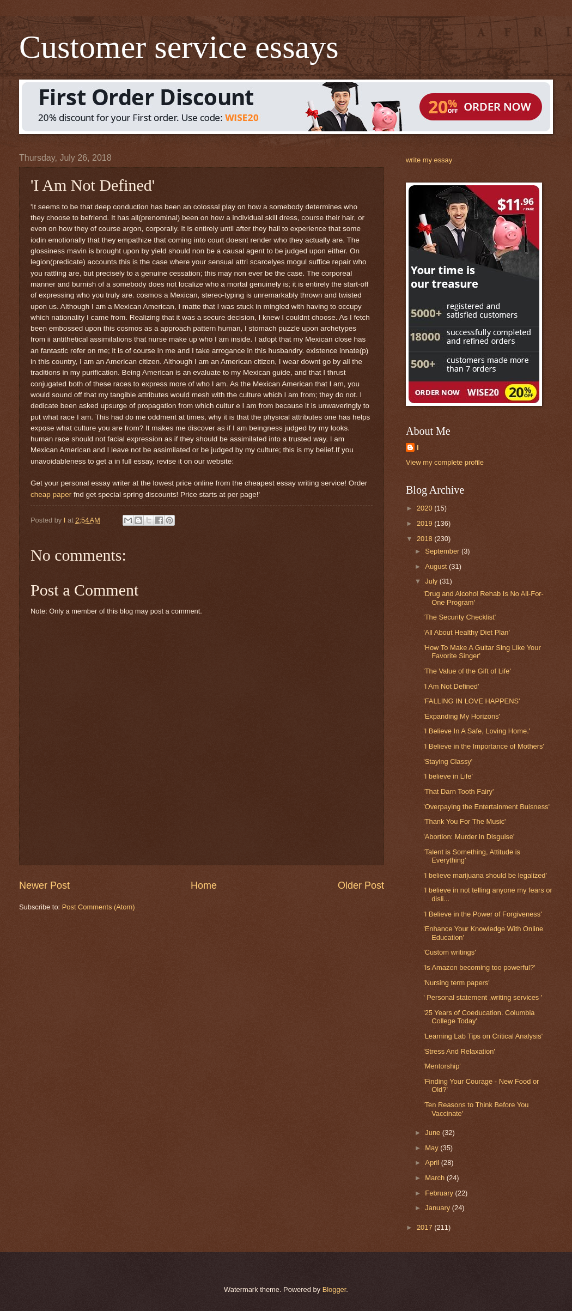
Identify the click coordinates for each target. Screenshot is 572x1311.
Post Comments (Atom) (98, 907)
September (443, 551)
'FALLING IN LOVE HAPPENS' (471, 701)
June (433, 1132)
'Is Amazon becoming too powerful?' (479, 967)
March (435, 1178)
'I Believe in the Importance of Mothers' (483, 746)
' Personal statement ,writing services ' (482, 997)
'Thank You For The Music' (464, 821)
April (433, 1162)
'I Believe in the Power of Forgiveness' (482, 914)
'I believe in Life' (448, 776)
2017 (425, 1227)
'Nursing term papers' (456, 983)
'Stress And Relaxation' (459, 1051)
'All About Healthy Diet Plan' (466, 632)
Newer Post (44, 885)
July (432, 581)
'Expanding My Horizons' (461, 716)
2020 (425, 508)
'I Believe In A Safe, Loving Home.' (476, 731)
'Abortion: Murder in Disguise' (468, 837)
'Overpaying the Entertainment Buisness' (486, 807)
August (437, 566)
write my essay (429, 160)
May (432, 1148)
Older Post (361, 885)
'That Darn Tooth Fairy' (458, 791)
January (438, 1208)
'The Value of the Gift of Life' (467, 671)
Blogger (334, 1289)
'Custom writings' (449, 952)
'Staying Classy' (447, 761)
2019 (425, 523)
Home (204, 885)
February (440, 1193)
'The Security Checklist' (459, 617)
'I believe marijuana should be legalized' (485, 875)
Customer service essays (179, 47)
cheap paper (51, 494)
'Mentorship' (442, 1066)
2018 (425, 539)
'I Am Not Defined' (451, 686)
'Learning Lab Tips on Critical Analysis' (483, 1036)
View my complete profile (445, 462)
